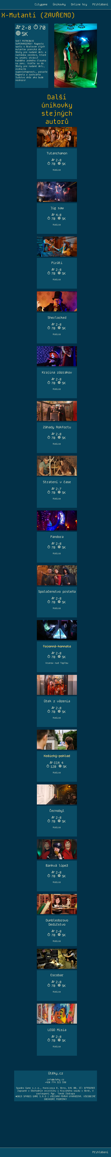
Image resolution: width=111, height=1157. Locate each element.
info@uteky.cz (55, 1079)
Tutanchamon (57, 153)
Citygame (41, 4)
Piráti (57, 263)
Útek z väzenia (57, 701)
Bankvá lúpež (57, 865)
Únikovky (59, 4)
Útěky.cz (55, 1073)
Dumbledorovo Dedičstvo (57, 922)
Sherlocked (57, 318)
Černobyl (56, 811)
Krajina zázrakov (57, 372)
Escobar (56, 975)
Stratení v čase (57, 482)
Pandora (56, 537)
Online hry (79, 4)
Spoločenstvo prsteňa (57, 591)
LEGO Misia (57, 1030)
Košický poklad (57, 756)
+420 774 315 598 (55, 1082)
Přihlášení (100, 4)
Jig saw (56, 208)
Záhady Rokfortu (57, 427)
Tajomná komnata (57, 646)
